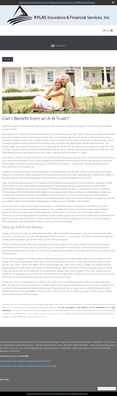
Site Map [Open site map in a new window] (4, 379)
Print (7, 59)
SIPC (17, 351)
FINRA (12, 351)
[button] (107, 30)
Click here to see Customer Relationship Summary (25, 361)
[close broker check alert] (113, 2)
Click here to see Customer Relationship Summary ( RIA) (28, 366)
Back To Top (107, 389)
